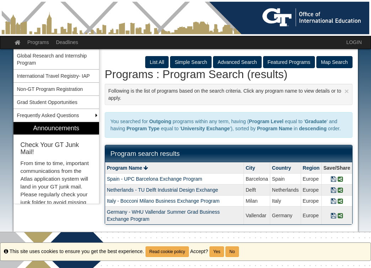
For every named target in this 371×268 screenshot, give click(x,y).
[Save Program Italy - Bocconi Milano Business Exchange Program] (333, 201)
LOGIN (354, 42)
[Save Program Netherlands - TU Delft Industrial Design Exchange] (333, 190)
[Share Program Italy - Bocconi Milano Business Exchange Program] (340, 201)
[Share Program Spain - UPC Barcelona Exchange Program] (340, 179)
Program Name (127, 168)
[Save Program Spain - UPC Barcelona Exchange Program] (333, 179)
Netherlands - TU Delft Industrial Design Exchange (162, 190)
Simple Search (191, 62)
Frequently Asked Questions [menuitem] (48, 115)
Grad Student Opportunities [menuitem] (47, 102)
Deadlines (67, 42)
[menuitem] (56, 163)
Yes (216, 251)
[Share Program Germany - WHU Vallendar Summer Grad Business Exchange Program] (340, 215)
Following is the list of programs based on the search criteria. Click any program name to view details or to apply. (228, 94)
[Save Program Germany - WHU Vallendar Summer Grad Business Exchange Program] (333, 215)
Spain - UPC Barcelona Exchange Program (154, 179)
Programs (38, 42)
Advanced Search (237, 62)
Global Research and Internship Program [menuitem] (52, 59)
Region (311, 168)
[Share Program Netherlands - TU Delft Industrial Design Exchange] (340, 190)
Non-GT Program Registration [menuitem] (50, 89)
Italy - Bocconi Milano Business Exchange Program (163, 201)
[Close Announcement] (346, 91)
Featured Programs (289, 62)
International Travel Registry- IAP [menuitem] (53, 76)
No (232, 251)
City (250, 168)
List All (157, 62)
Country (281, 168)
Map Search (334, 62)
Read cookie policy (167, 251)
